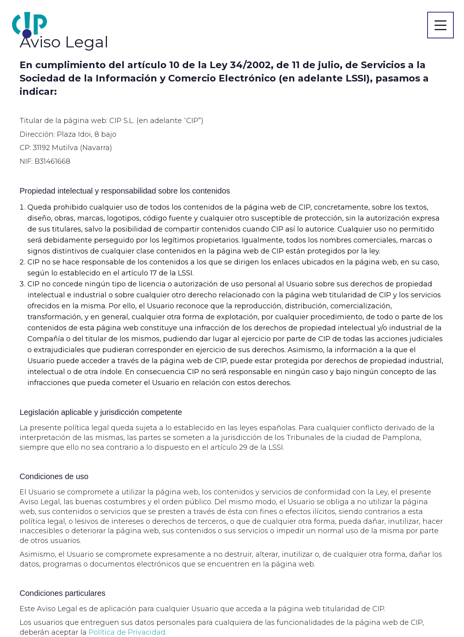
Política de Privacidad (127, 632)
